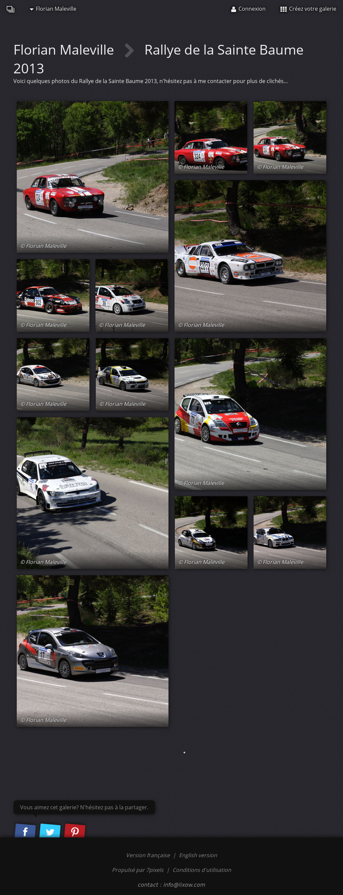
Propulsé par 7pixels (137, 870)
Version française (148, 855)
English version (198, 855)
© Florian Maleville (43, 245)
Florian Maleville (53, 8)
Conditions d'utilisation (202, 870)
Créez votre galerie (308, 8)
